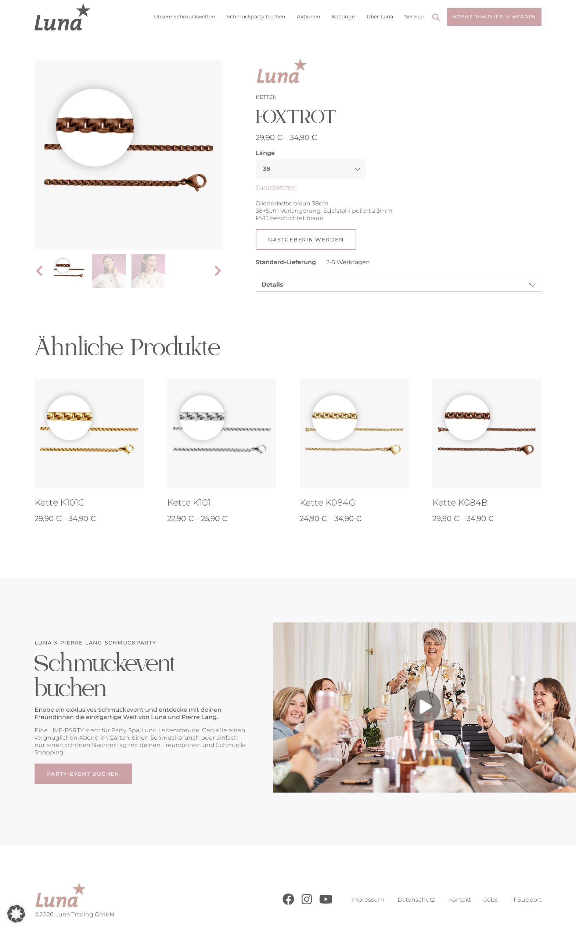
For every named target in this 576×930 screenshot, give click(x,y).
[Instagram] (307, 903)
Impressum (367, 899)
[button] (16, 914)
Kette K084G (328, 503)
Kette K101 (189, 503)
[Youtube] (325, 903)
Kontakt (459, 899)
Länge (265, 153)
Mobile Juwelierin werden (494, 16)
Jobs (491, 899)
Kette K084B (460, 503)
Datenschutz (416, 899)
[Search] (436, 18)
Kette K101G (60, 503)
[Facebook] (288, 903)
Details (272, 285)
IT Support (526, 899)
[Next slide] (217, 271)
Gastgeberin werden (306, 240)
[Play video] (424, 708)
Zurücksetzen (276, 187)
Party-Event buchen (83, 775)
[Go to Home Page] (62, 16)
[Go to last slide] (40, 271)
